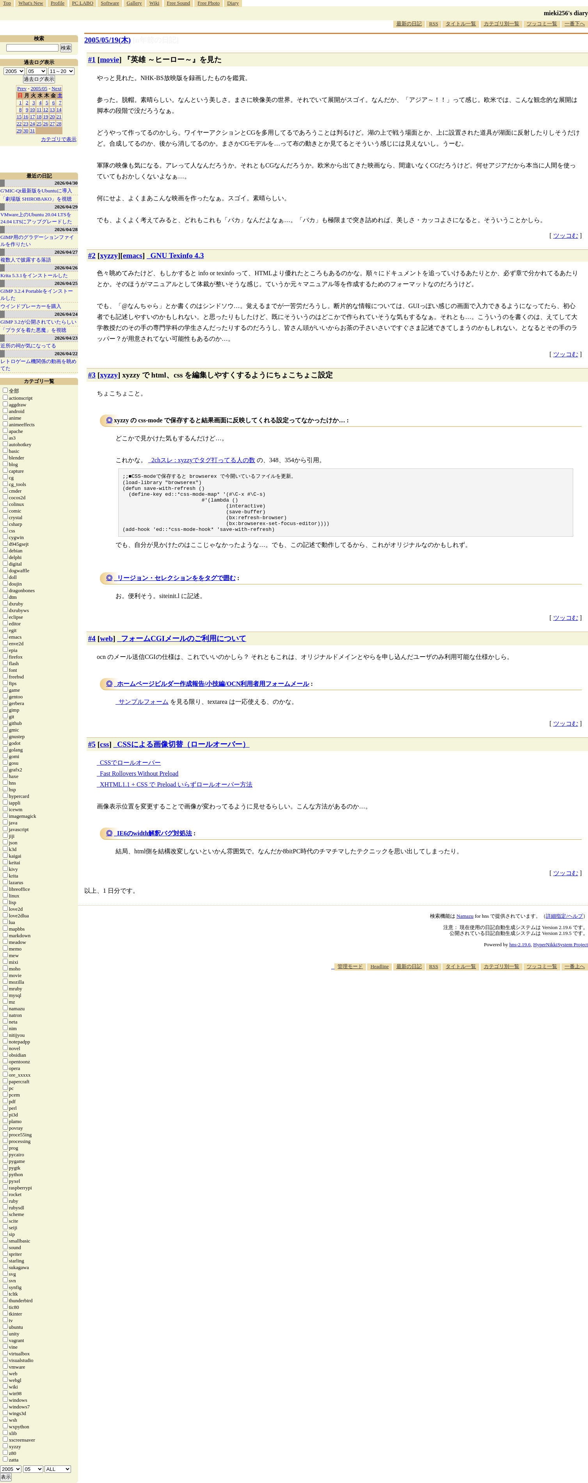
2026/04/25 (66, 283)
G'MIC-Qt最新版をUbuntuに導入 (36, 191)
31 (32, 131)
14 (59, 109)
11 (39, 109)
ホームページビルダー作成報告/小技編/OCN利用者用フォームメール (213, 694)
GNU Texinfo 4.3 (177, 255)
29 (19, 131)
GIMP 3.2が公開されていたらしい (38, 322)
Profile (57, 3)
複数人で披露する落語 (25, 260)
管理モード (350, 977)
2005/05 (39, 88)
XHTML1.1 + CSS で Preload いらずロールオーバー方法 (176, 795)
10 (32, 109)
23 (25, 123)
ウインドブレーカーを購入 (30, 306)
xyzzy (109, 255)
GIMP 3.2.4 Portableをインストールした (36, 294)
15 (19, 116)
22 (19, 123)
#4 (92, 649)
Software (110, 3)
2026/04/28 (66, 229)
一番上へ (575, 977)
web (106, 649)
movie (109, 59)
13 (52, 109)
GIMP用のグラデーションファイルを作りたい (37, 240)
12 (45, 109)
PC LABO (83, 3)
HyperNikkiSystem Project (560, 955)
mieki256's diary (566, 13)
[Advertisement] (446, 1004)
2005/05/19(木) (107, 40)
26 (45, 123)
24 (32, 123)
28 (59, 123)
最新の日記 (409, 24)
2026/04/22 (66, 353)
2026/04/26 (66, 268)
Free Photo (208, 3)
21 (59, 116)
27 (52, 123)
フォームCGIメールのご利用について (183, 649)
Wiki (154, 3)
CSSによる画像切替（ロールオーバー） (183, 755)
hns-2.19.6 (520, 955)
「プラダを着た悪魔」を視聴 (33, 330)
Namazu (465, 927)
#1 (92, 59)
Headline (379, 977)
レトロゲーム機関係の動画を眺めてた (38, 364)
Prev (22, 88)
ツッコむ (565, 235)
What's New (30, 3)
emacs (132, 255)
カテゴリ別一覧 (501, 24)
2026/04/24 (66, 314)
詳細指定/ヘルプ (564, 927)
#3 (92, 375)
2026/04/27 (66, 252)
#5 (92, 755)
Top (7, 3)
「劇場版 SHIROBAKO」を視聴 (36, 199)
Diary (233, 3)
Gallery (134, 3)
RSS (433, 24)
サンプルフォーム (144, 712)
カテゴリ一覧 (39, 381)
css (104, 755)
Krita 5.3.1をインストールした (34, 275)
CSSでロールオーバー (130, 773)
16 (25, 116)
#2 (92, 255)
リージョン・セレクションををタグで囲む (176, 589)
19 (45, 116)
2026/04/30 (66, 183)
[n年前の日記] (156, 40)
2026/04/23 (66, 338)
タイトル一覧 (461, 24)
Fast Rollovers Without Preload (139, 784)
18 (39, 116)
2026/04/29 (66, 207)
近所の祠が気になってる (28, 346)
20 (52, 116)
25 (39, 123)
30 (25, 131)
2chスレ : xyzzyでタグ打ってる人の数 (203, 460)
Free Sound (178, 3)
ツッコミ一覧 (542, 24)
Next (56, 88)
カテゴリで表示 (58, 139)
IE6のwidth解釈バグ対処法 (154, 844)
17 (32, 116)
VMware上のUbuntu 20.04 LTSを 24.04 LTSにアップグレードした (36, 218)
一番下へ (575, 24)
